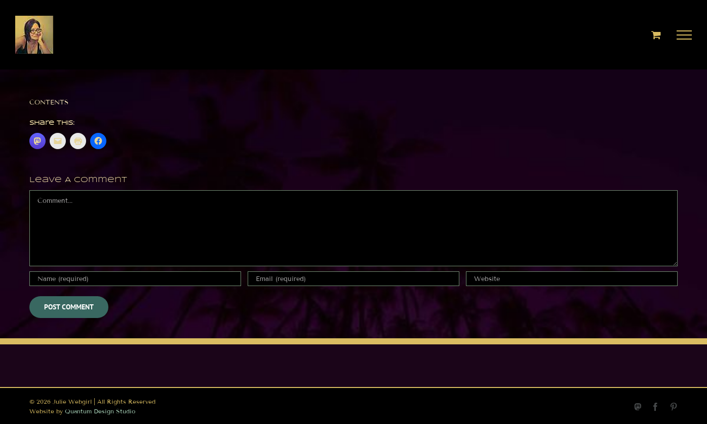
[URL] (572, 278)
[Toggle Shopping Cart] (656, 34)
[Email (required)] (353, 278)
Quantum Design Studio (100, 411)
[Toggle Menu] (684, 35)
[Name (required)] (135, 278)
